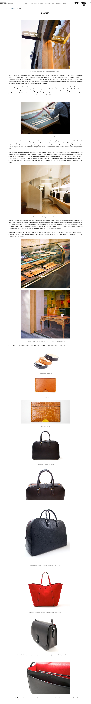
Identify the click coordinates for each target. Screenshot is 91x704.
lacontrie (40, 697)
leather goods (46, 697)
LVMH (75, 697)
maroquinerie (81, 697)
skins (17, 699)
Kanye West (34, 697)
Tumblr (21, 236)
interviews (33, 3)
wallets (25, 699)
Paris (7, 699)
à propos (58, 3)
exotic (25, 697)
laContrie (45, 12)
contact (65, 3)
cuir (22, 697)
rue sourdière (12, 699)
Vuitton (21, 699)
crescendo (47, 3)
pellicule (40, 3)
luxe (64, 697)
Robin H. (48, 15)
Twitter (16, 236)
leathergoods (59, 697)
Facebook (11, 236)
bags (20, 697)
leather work (52, 697)
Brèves (13, 697)
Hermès (29, 697)
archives (27, 3)
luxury (71, 697)
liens (53, 3)
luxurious (67, 697)
